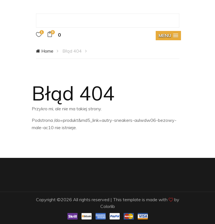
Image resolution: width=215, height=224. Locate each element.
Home (44, 51)
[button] (168, 35)
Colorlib (107, 206)
